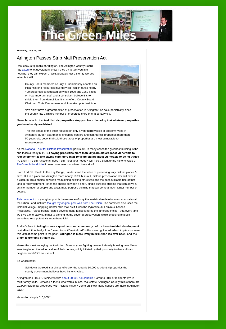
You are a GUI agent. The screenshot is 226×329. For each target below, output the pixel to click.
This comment (25, 199)
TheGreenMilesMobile (30, 164)
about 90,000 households (77, 278)
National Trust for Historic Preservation (49, 149)
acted (25, 69)
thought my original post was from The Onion (74, 203)
